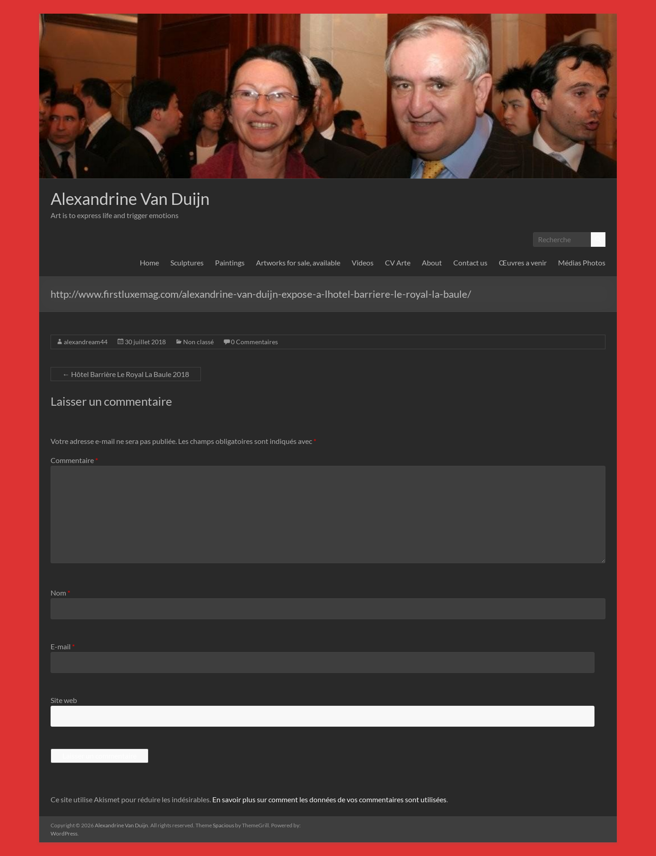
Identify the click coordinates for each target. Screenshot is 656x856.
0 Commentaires (254, 342)
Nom (60, 592)
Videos (363, 262)
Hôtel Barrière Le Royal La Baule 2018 (125, 374)
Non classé (198, 342)
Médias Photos (581, 262)
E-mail (63, 646)
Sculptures (187, 262)
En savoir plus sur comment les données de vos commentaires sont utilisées (329, 799)
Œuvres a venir (523, 262)
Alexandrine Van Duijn (130, 199)
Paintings (230, 262)
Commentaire (74, 460)
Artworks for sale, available (298, 262)
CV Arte (397, 262)
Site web (64, 700)
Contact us (470, 262)
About (432, 262)
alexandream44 (86, 342)
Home (149, 262)
